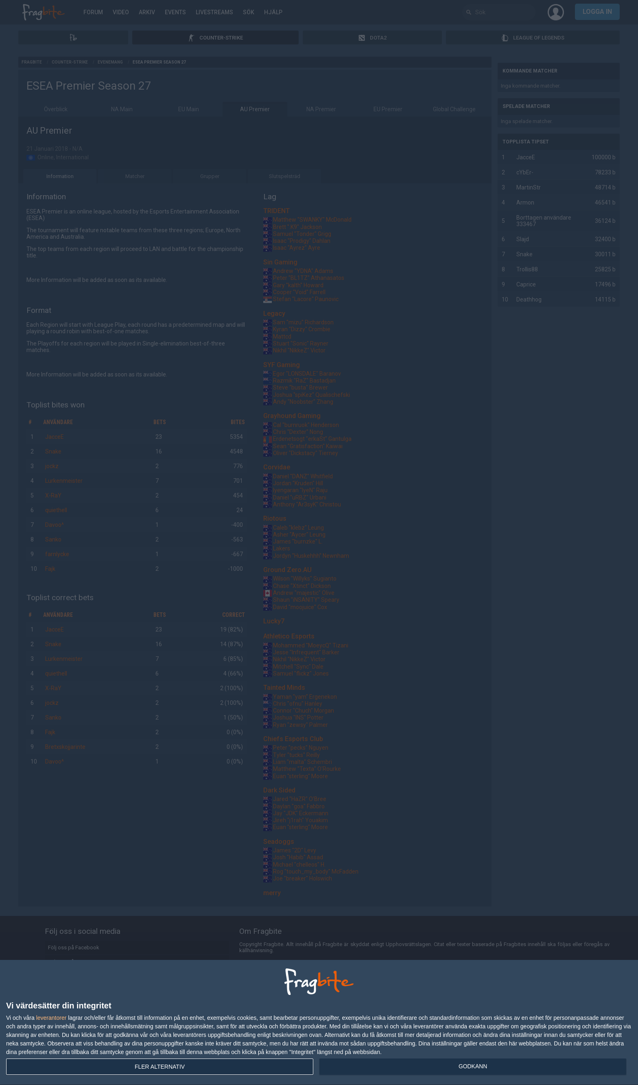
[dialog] (319, 1022)
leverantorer (51, 1018)
